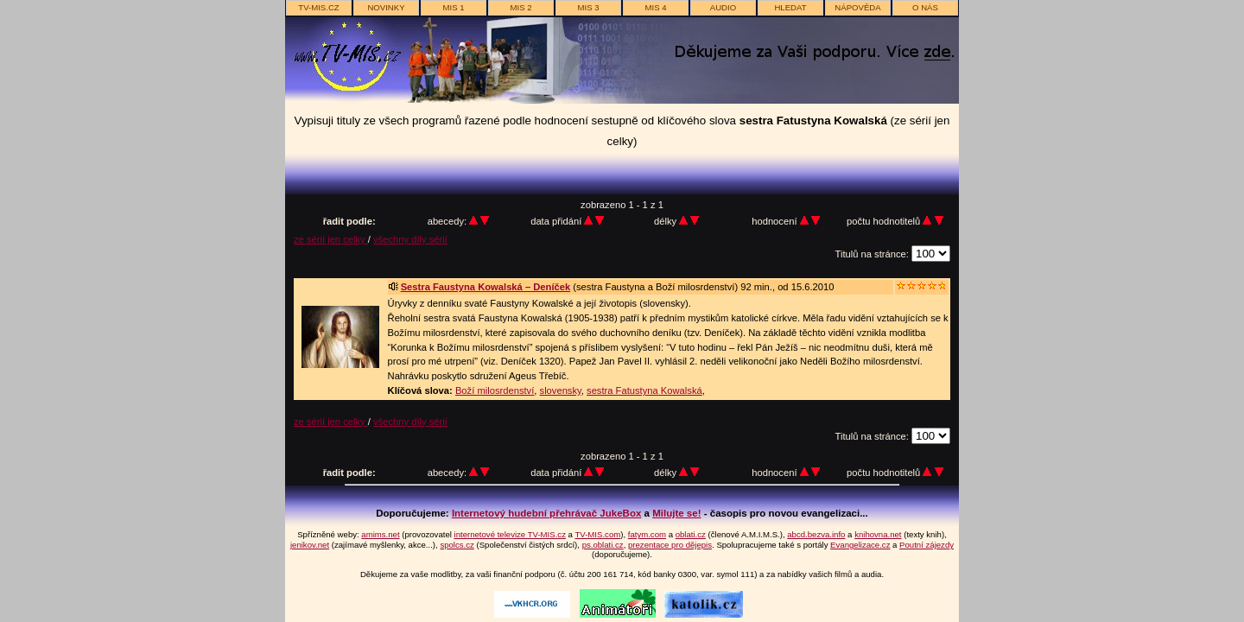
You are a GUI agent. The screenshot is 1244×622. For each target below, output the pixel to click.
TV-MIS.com (597, 534)
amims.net (380, 534)
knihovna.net (877, 534)
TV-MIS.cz (318, 7)
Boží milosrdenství (494, 390)
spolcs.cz (456, 544)
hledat (790, 7)
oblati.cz (691, 534)
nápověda (857, 7)
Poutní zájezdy (926, 544)
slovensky (560, 390)
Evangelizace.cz (860, 544)
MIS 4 (655, 7)
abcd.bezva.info (816, 534)
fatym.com (647, 534)
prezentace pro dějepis (670, 544)
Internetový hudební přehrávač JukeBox (547, 513)
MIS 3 (588, 7)
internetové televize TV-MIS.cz (510, 534)
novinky (385, 7)
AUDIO (723, 7)
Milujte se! (676, 513)
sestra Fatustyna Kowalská (644, 390)
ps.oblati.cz (603, 544)
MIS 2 (520, 7)
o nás (925, 7)
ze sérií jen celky (331, 239)
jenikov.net (309, 544)
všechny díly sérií (410, 239)
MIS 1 (453, 7)
